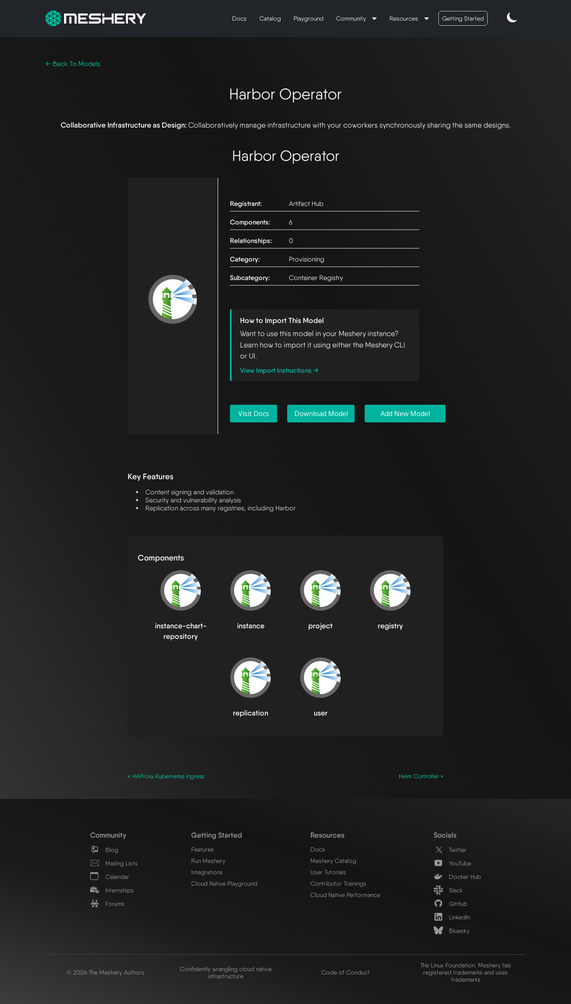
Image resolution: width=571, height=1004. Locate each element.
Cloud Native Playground (224, 883)
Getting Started (463, 18)
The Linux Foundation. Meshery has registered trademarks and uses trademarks (465, 972)
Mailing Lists (114, 863)
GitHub (450, 903)
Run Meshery (208, 860)
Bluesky (452, 930)
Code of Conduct (345, 972)
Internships (112, 890)
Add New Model (405, 413)
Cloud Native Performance (345, 894)
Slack (448, 890)
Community (352, 18)
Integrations (207, 872)
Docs (239, 18)
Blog (104, 849)
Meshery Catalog (333, 860)
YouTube (452, 863)
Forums (107, 903)
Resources (405, 18)
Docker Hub (457, 876)
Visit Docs (253, 413)
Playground (308, 18)
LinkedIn (452, 917)
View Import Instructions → (279, 370)
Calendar (109, 876)
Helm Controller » (421, 776)
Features (202, 849)
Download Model (321, 413)
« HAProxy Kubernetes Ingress (166, 776)
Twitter (450, 849)
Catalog (270, 18)
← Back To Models (72, 64)
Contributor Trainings (338, 883)
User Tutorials (328, 872)
